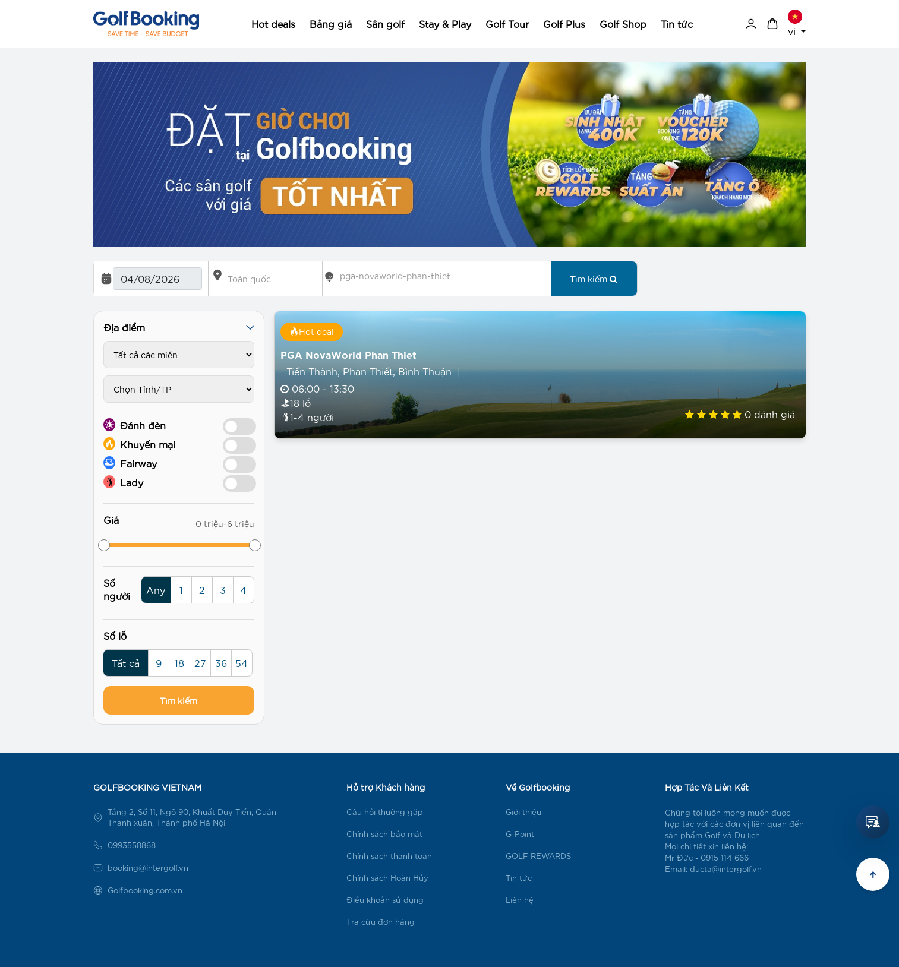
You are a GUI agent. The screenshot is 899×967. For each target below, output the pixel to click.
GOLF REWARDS (538, 856)
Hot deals (273, 23)
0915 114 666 (725, 857)
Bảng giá (331, 23)
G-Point (520, 834)
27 (200, 662)
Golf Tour (507, 23)
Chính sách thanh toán (389, 856)
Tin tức (677, 23)
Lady (123, 481)
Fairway (130, 462)
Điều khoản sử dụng (385, 900)
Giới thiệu (523, 812)
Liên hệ (520, 900)
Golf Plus (564, 23)
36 (221, 662)
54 (241, 662)
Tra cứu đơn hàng (380, 922)
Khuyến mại (139, 443)
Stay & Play (445, 23)
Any (155, 589)
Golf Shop (623, 23)
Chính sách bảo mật (384, 834)
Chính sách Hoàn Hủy (387, 878)
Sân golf (385, 23)
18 (179, 662)
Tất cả (126, 662)
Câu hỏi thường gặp (384, 812)
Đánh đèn (134, 424)
